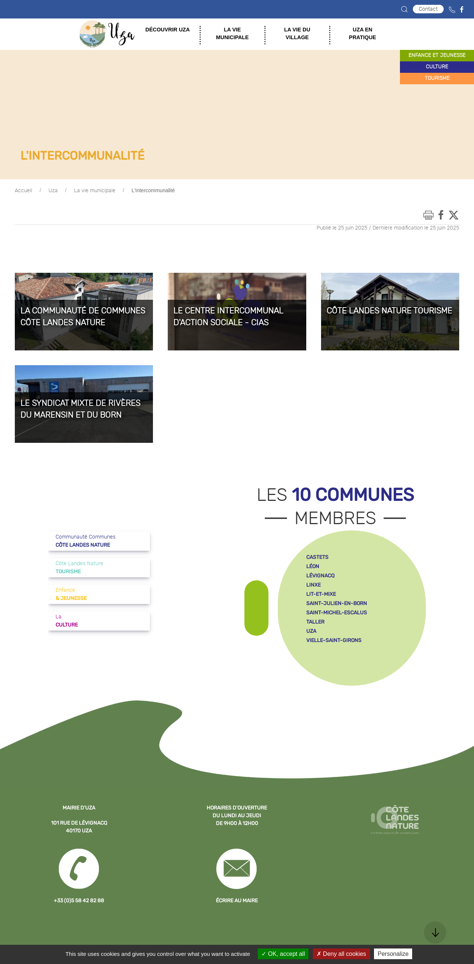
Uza (53, 190)
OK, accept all (283, 954)
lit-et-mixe (321, 594)
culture (437, 66)
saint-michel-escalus (336, 613)
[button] (404, 9)
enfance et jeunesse (436, 55)
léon (312, 566)
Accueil (23, 190)
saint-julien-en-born (336, 603)
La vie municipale (95, 190)
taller (315, 622)
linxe (313, 585)
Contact (428, 9)
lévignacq (320, 576)
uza (311, 631)
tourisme (437, 78)
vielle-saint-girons (333, 640)
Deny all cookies (341, 954)
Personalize (393, 954)
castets (317, 557)
